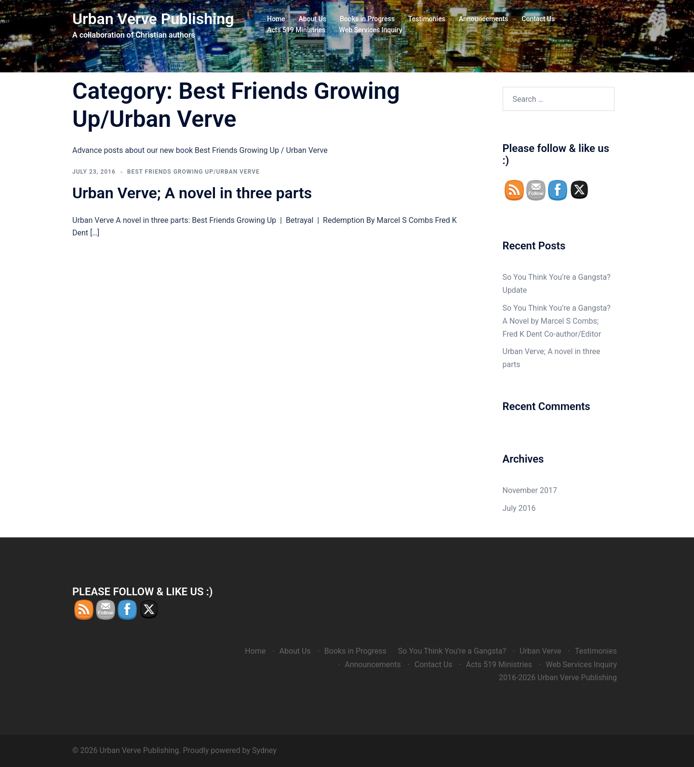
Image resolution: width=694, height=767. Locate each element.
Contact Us (538, 19)
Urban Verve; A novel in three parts (192, 193)
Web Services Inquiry (370, 30)
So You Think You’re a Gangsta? (452, 651)
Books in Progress (367, 19)
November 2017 (530, 490)
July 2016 (519, 508)
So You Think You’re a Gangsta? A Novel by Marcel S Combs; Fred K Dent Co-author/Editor (557, 321)
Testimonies (426, 19)
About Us (312, 19)
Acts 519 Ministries (296, 30)
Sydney (264, 750)
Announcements (483, 19)
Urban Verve (540, 651)
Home (276, 19)
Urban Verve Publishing (153, 19)
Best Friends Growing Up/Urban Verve (193, 171)
